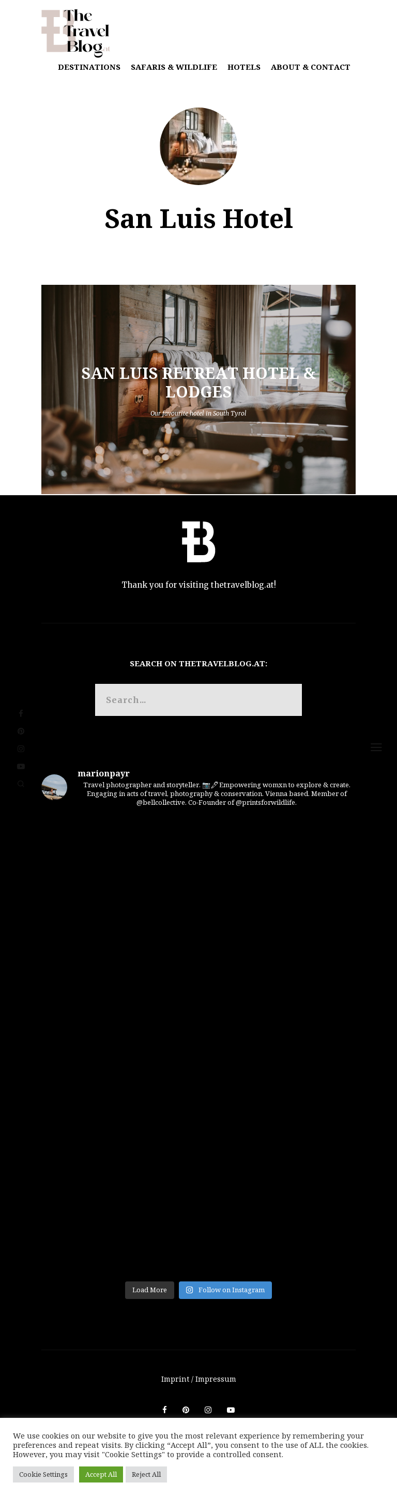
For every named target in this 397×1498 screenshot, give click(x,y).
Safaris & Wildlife (174, 67)
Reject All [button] (146, 1474)
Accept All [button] (101, 1474)
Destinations (89, 67)
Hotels (244, 67)
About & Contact (310, 67)
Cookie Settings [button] (43, 1474)
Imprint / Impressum (198, 1379)
